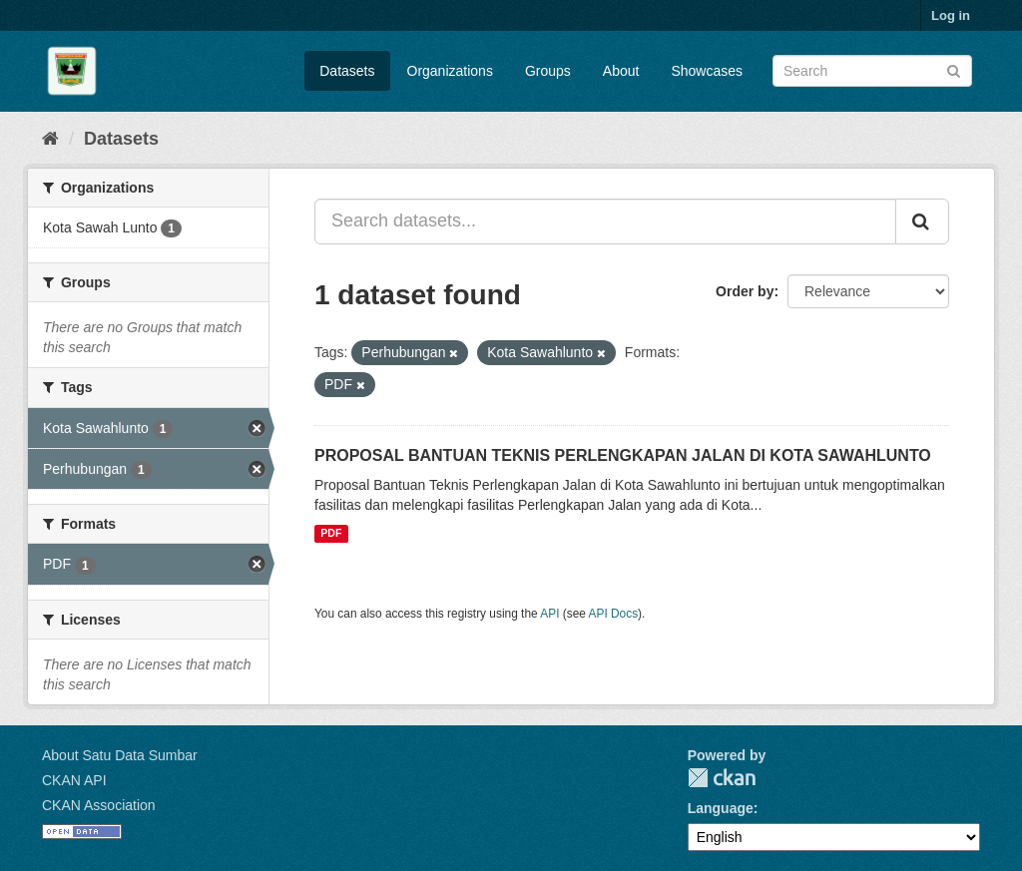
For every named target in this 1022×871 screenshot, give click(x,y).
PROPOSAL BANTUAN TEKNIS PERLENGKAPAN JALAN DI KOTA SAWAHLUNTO (622, 455)
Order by (744, 291)
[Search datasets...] (605, 221)
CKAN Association (99, 805)
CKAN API (74, 780)
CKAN (722, 777)
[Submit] (953, 69)
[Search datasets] (872, 71)
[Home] (50, 139)
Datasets (346, 71)
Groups (548, 71)
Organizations (450, 71)
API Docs (614, 614)
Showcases (707, 71)
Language (721, 808)
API (549, 614)
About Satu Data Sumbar (120, 755)
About (621, 71)
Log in (950, 15)
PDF (330, 534)
